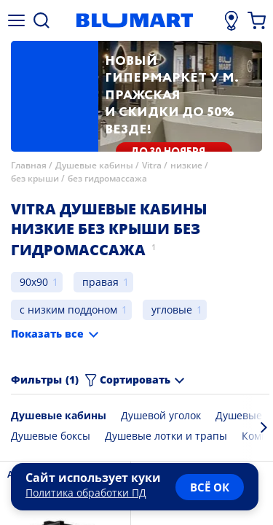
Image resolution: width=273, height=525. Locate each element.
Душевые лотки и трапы (166, 436)
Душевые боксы (50, 436)
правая (100, 282)
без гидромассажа (107, 178)
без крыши (35, 178)
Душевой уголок (161, 415)
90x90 (34, 282)
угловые (171, 309)
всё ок (209, 487)
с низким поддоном (68, 309)
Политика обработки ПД (85, 492)
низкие (186, 165)
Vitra (152, 165)
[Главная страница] (134, 20)
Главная (29, 165)
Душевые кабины (94, 165)
